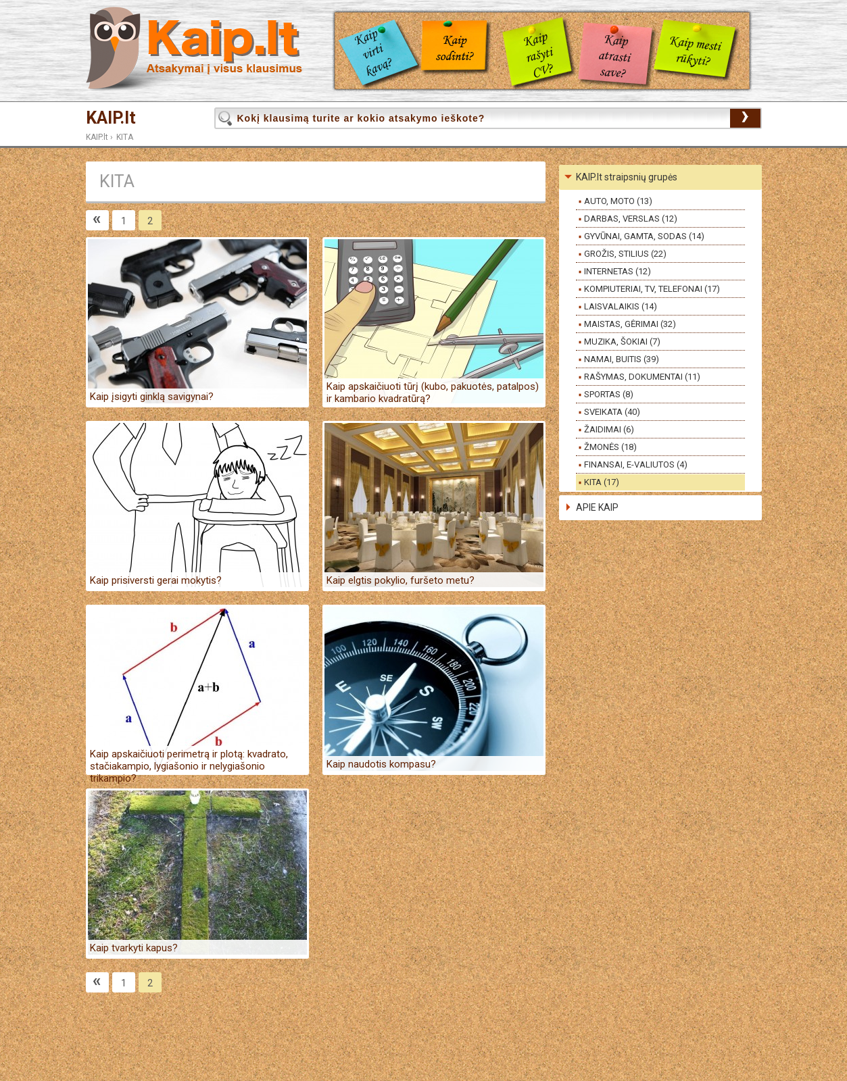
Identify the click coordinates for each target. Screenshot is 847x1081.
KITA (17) (601, 482)
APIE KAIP (597, 507)
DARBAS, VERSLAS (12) (630, 218)
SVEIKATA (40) (612, 412)
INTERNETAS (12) (617, 271)
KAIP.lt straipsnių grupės (626, 177)
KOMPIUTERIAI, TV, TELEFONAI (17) (652, 289)
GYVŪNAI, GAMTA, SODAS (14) (644, 236)
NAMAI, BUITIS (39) (621, 359)
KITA (124, 137)
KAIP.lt (111, 117)
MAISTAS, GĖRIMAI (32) (630, 324)
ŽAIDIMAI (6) (609, 429)
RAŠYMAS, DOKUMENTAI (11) (642, 377)
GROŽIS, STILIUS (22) (625, 254)
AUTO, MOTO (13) (618, 201)
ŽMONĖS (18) (610, 447)
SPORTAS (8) (608, 394)
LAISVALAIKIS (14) (620, 306)
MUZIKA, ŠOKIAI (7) (622, 341)
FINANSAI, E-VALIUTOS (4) (635, 464)
